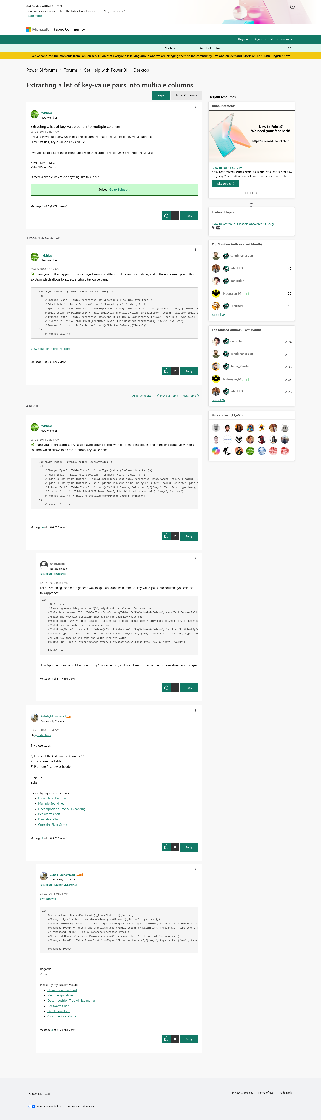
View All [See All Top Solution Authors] (218, 314)
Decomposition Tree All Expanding (62, 809)
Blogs (165, 29)
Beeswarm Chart (49, 814)
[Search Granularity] (179, 48)
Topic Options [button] (185, 95)
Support (198, 29)
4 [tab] (252, 193)
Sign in (258, 39)
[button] (161, 95)
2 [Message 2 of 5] (43, 838)
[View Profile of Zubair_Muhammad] (53, 716)
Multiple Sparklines (51, 803)
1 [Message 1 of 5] (43, 206)
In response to (53, 573)
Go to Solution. (119, 189)
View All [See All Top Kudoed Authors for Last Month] (218, 400)
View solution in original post (50, 349)
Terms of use (266, 1092)
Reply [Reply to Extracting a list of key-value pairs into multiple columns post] (189, 215)
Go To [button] (285, 39)
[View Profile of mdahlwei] (47, 113)
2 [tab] (248, 193)
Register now (281, 56)
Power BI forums (42, 70)
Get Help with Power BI (105, 70)
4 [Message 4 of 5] (43, 361)
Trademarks (285, 1092)
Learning (181, 29)
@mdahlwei (43, 735)
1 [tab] (245, 193)
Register (243, 39)
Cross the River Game (52, 824)
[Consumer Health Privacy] (79, 1106)
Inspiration (112, 29)
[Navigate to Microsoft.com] (37, 29)
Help (271, 39)
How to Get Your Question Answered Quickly (243, 224)
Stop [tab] (257, 193)
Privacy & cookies (242, 1092)
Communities (147, 29)
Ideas (129, 29)
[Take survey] (225, 183)
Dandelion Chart (49, 819)
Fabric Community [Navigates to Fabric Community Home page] (69, 29)
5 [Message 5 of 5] (52, 678)
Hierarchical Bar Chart (53, 798)
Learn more (34, 16)
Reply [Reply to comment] (189, 371)
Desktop (141, 70)
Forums (94, 29)
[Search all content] (245, 48)
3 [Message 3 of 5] (52, 1029)
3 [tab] (250, 193)
